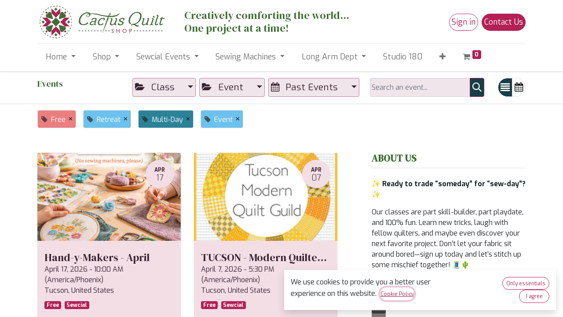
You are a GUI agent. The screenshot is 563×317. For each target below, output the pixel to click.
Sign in (463, 22)
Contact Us (503, 22)
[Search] (477, 87)
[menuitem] (403, 57)
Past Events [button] (305, 87)
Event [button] (223, 87)
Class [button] (156, 87)
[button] (442, 57)
